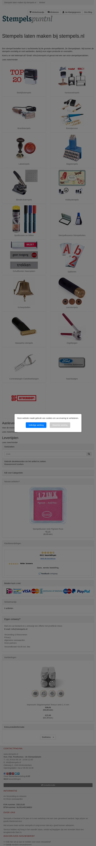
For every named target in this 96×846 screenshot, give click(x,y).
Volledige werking (36, 425)
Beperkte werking (60, 425)
